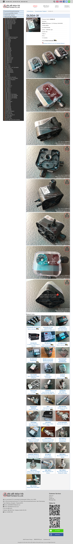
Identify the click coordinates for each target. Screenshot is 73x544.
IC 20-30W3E (8, 40)
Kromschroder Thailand (40, 11)
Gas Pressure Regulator (10, 79)
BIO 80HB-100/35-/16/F (10, 21)
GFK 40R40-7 (8, 84)
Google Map (53, 500)
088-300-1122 (24, 1)
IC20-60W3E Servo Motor (10, 38)
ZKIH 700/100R (8, 28)
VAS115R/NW (7, 100)
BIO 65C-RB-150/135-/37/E (11, 19)
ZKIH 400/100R (8, 26)
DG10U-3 (7, 31)
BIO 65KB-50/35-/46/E (10, 20)
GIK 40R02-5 (8, 92)
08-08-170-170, (16, 1)
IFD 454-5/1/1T (8, 56)
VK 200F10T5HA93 (9, 72)
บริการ (57, 6)
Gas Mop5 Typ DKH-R (10, 115)
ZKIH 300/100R (8, 25)
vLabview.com (46, 539)
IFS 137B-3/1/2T (8, 61)
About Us (51, 495)
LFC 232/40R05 (8, 116)
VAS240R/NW (8, 106)
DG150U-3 (7, 34)
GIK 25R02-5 (8, 90)
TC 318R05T (7, 74)
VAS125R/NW (8, 105)
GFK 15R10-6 (7, 81)
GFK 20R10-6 (8, 82)
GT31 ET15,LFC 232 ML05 (10, 77)
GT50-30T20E (8, 49)
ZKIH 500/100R (8, 27)
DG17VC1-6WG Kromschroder (11, 37)
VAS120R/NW (8, 102)
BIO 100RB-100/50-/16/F (10, 22)
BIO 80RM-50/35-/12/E (10, 23)
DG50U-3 (7, 32)
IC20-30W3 (7, 43)
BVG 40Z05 (7, 76)
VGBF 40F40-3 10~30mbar (11, 94)
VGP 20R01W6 (8, 110)
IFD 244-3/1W (8, 54)
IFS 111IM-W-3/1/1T (9, 59)
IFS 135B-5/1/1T (8, 62)
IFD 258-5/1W (8, 51)
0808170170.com (38, 539)
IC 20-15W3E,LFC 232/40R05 (11, 78)
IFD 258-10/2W (8, 50)
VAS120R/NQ (8, 104)
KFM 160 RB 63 (8, 112)
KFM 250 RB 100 (8, 113)
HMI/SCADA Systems (10, 15)
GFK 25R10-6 (8, 83)
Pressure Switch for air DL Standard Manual (53, 43)
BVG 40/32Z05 (8, 68)
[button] (54, 2)
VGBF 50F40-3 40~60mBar (11, 96)
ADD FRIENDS (57, 530)
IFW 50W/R (7, 65)
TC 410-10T (7, 73)
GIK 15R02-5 (7, 88)
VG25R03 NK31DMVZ (9, 111)
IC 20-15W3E (8, 39)
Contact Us (51, 498)
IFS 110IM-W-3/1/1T (9, 57)
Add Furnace (57, 534)
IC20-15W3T (7, 44)
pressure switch (8, 118)
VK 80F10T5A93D (9, 70)
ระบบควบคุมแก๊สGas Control (11, 13)
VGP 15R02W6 (8, 109)
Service (50, 497)
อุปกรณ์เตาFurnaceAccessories (12, 11)
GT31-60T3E (7, 45)
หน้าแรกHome (30, 11)
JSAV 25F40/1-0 (8, 85)
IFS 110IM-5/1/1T (8, 60)
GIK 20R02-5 (8, 89)
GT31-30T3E (7, 47)
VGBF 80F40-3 (8, 99)
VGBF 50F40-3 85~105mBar (11, 98)
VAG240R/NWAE (8, 101)
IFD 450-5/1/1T (8, 55)
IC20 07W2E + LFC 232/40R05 (12, 67)
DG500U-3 (7, 36)
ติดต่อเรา (67, 6)
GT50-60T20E (8, 48)
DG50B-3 (7, 33)
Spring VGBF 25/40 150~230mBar (12, 119)
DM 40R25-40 (8, 117)
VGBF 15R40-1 (8, 93)
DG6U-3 (6, 30)
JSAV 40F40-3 (8, 87)
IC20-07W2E (8, 42)
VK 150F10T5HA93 (9, 71)
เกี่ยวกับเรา (46, 6)
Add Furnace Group (27, 539)
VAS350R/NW (8, 107)
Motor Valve (7, 66)
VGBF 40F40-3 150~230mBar (11, 95)
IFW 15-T (7, 64)
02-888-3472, (9, 1)
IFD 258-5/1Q (8, 53)
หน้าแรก (35, 6)
